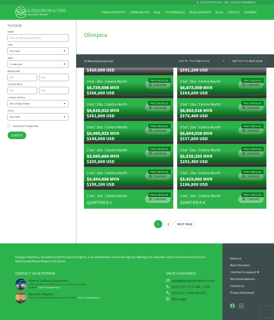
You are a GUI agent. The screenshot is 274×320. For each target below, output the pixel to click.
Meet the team (239, 265)
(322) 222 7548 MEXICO (243, 2)
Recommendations (242, 279)
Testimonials (175, 12)
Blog (219, 12)
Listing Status (16, 97)
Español (251, 12)
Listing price (15, 84)
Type (10, 44)
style (11, 110)
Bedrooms (14, 71)
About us (235, 258)
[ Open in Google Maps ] (48, 287)
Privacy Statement (242, 292)
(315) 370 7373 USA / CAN (214, 2)
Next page (185, 224)
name (11, 31)
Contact (233, 12)
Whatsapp (179, 299)
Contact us (237, 286)
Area (10, 58)
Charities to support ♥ (244, 272)
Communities (139, 12)
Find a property (114, 12)
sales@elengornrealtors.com (193, 281)
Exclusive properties (26, 126)
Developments (200, 12)
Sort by (183, 60)
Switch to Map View (247, 61)
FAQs (157, 12)
